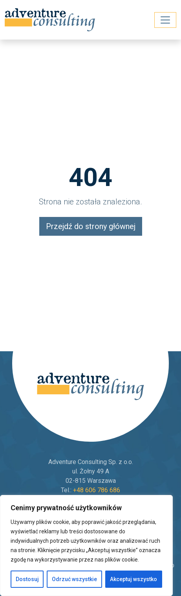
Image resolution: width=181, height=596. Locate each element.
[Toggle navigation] (165, 20)
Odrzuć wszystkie (74, 579)
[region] (86, 545)
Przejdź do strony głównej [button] (90, 226)
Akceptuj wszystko (133, 579)
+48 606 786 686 (96, 490)
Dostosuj (27, 579)
